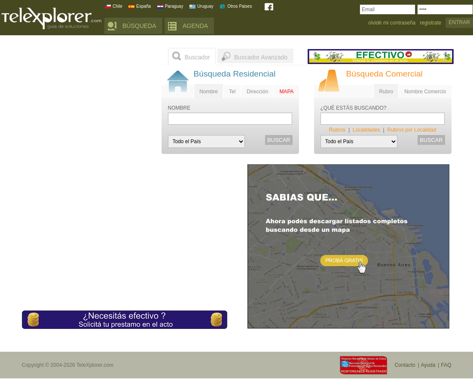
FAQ (446, 365)
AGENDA (195, 25)
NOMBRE (179, 108)
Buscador (197, 57)
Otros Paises (239, 6)
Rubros (337, 130)
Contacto (404, 365)
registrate (430, 23)
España (143, 6)
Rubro (386, 92)
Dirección (257, 92)
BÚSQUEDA (139, 25)
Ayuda (428, 365)
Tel (232, 92)
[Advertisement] (86, 101)
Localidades (366, 130)
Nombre (208, 92)
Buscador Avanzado (260, 57)
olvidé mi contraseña (391, 23)
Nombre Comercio (425, 92)
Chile (117, 6)
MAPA (286, 92)
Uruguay (205, 6)
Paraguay (174, 6)
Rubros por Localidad (411, 130)
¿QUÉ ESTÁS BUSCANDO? (353, 108)
